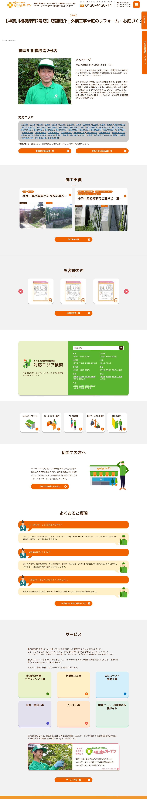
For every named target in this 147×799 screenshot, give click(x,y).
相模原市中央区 (118, 132)
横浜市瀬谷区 (61, 130)
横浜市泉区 (84, 130)
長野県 (87, 370)
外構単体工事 (73, 675)
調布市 (54, 124)
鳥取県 (102, 376)
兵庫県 (92, 376)
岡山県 (114, 376)
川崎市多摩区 (53, 132)
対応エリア (144, 20)
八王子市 (24, 124)
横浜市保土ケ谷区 (77, 127)
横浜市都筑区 (108, 130)
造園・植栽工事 (35, 705)
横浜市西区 (41, 127)
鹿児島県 (88, 388)
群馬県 (114, 356)
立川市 (32, 124)
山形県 (81, 356)
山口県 (102, 379)
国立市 (95, 124)
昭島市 (47, 124)
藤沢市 (65, 135)
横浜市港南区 (26, 130)
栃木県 (108, 356)
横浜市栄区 (73, 130)
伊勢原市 (98, 135)
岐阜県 (102, 370)
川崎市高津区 (40, 132)
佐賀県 (81, 385)
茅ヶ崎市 (74, 135)
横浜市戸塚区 (117, 127)
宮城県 (75, 356)
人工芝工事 (73, 705)
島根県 (108, 376)
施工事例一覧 (73, 239)
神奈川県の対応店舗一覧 (102, 151)
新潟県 (75, 370)
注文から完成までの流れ (50, 486)
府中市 (40, 124)
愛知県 (114, 370)
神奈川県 (93, 363)
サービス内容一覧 (73, 780)
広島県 (119, 376)
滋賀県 (75, 376)
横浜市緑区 (49, 130)
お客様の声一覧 (73, 313)
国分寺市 (86, 124)
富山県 (102, 363)
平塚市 (51, 135)
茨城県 (102, 356)
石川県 (108, 363)
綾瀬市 (122, 135)
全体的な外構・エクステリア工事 (35, 677)
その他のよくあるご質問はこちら (73, 603)
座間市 (115, 135)
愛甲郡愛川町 (40, 138)
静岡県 (108, 370)
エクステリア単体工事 (112, 677)
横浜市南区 (63, 127)
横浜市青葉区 (96, 130)
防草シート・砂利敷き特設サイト (112, 707)
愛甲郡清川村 (53, 138)
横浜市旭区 (38, 130)
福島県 (87, 356)
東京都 (87, 363)
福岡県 (75, 385)
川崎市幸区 (120, 130)
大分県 (75, 388)
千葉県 (81, 363)
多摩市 (102, 124)
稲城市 (110, 124)
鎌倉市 (58, 135)
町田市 (62, 124)
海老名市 (107, 135)
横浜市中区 (52, 127)
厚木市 (82, 135)
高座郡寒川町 (27, 138)
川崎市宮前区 (66, 132)
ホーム (4, 40)
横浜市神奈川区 (28, 127)
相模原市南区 (40, 135)
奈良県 (75, 379)
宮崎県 (81, 388)
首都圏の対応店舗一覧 (45, 151)
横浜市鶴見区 (119, 124)
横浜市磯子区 (91, 127)
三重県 (119, 370)
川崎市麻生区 (79, 132)
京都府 (81, 376)
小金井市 (70, 124)
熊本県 (92, 385)
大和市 (89, 135)
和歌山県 (82, 379)
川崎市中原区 (27, 132)
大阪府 (87, 376)
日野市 (78, 124)
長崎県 (87, 385)
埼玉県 (75, 363)
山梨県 (81, 370)
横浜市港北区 (104, 127)
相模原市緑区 (91, 132)
